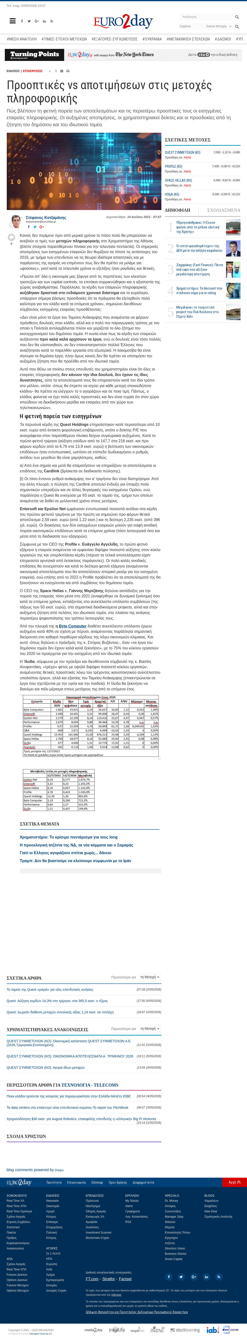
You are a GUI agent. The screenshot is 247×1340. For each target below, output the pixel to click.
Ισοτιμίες (51, 1285)
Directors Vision (175, 1248)
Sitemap (97, 1182)
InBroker (116, 1294)
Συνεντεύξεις (173, 1211)
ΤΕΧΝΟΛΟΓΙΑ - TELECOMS (89, 1085)
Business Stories (175, 1253)
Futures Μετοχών (18, 1285)
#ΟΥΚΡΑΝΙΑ (152, 39)
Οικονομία (52, 1206)
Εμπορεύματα (55, 1280)
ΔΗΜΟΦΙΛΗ (177, 210)
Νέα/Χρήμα (93, 1206)
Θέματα (170, 1227)
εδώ (204, 55)
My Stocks (132, 1200)
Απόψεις (170, 1206)
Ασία (49, 1269)
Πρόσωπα (92, 1200)
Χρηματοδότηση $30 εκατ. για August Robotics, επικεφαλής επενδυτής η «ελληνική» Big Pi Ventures (84, 1120)
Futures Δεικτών (17, 1274)
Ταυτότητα (54, 1182)
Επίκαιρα (52, 1222)
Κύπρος (51, 1238)
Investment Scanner (99, 1232)
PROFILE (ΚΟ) (173, 166)
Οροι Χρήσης (118, 1182)
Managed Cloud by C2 (40, 1334)
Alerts (187, 157)
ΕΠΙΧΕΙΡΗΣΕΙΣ (33, 71)
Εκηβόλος (211, 1206)
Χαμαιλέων (212, 1200)
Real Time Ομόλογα (19, 1211)
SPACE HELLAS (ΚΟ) (178, 180)
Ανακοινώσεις (15, 1248)
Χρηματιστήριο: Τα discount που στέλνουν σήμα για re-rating (199, 290)
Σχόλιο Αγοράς (16, 1216)
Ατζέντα (170, 1243)
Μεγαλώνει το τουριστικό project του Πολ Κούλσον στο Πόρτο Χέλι (197, 312)
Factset (125, 1279)
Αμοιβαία (91, 1222)
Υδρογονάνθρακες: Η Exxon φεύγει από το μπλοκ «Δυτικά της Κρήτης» (197, 227)
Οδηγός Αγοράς (96, 1211)
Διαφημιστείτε (143, 1182)
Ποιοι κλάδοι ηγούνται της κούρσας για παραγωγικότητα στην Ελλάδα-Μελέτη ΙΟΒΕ (84, 1096)
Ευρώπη (51, 1264)
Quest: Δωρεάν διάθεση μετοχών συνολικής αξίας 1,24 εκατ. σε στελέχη (84, 1012)
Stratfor (108, 1279)
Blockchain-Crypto (97, 1238)
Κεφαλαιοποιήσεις (18, 1243)
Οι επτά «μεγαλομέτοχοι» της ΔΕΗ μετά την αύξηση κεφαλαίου (199, 248)
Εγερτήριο (171, 1238)
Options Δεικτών (17, 1280)
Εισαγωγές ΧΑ (95, 1216)
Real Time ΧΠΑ (17, 1206)
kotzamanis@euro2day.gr (41, 221)
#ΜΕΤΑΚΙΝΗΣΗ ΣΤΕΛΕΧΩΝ (188, 39)
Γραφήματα (132, 1211)
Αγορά (50, 1211)
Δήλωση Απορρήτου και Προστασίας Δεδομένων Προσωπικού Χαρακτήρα (137, 1312)
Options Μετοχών (18, 1290)
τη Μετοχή (150, 977)
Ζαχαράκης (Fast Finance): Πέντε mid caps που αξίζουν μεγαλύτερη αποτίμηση (199, 269)
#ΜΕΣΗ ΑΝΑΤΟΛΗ (22, 39)
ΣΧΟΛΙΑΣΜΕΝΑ (223, 210)
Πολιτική (51, 1232)
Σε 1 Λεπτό (53, 1253)
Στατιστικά (13, 1227)
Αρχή (232, 1182)
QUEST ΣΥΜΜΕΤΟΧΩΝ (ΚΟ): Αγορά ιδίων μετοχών (84, 1067)
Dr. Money (171, 1200)
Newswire (52, 1200)
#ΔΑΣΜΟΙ (223, 39)
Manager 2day (174, 1216)
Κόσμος (51, 1216)
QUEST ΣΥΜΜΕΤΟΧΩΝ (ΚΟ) (182, 152)
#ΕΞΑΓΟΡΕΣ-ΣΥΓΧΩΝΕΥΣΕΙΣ (114, 39)
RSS (128, 1222)
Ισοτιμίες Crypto (56, 1290)
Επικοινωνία (76, 1182)
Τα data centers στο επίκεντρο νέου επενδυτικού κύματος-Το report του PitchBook (84, 1107)
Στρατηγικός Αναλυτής (219, 1216)
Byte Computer (73, 626)
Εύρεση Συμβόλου (18, 1222)
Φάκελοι (170, 1222)
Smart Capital (174, 1259)
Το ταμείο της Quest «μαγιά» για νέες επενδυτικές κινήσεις (84, 989)
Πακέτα (11, 1232)
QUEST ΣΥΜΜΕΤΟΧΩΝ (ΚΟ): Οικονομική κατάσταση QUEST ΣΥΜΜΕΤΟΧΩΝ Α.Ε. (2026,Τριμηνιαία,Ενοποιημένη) (84, 1043)
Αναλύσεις (92, 1227)
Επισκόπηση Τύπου (177, 1232)
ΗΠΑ (49, 1259)
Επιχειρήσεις (54, 1227)
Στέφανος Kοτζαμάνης (46, 218)
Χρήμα (50, 1274)
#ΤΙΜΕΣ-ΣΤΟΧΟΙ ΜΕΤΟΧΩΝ (64, 39)
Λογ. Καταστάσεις (136, 1216)
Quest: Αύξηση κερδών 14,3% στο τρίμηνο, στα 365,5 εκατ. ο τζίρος (84, 1001)
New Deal (211, 1211)
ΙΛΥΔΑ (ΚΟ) (172, 194)
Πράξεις (12, 1238)
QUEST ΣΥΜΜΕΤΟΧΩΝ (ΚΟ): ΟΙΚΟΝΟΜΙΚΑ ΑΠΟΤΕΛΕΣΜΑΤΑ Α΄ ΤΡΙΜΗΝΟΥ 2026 (84, 1056)
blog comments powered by (35, 1170)
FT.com (92, 1279)
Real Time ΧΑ (15, 1200)
